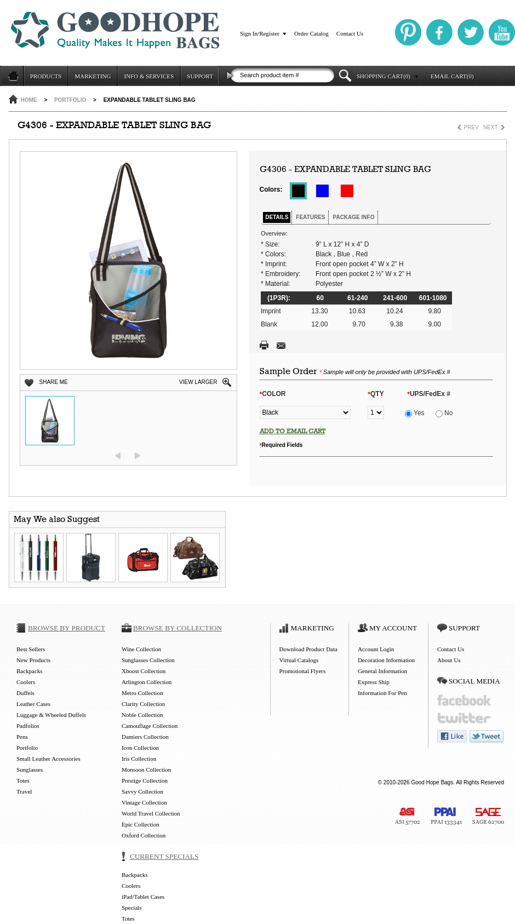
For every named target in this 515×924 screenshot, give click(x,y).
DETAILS (276, 217)
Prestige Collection (145, 780)
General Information (382, 671)
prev (118, 455)
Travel (24, 791)
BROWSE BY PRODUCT (66, 628)
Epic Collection (140, 824)
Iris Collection (139, 758)
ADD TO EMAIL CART (292, 431)
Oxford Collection (143, 835)
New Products (33, 660)
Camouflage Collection (150, 725)
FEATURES (310, 217)
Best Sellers (30, 649)
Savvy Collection (142, 791)
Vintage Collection (144, 802)
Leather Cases (33, 704)
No (444, 413)
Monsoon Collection (146, 769)
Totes (23, 780)
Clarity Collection (143, 704)
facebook (464, 700)
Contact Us (349, 33)
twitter (464, 718)
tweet (487, 736)
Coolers (25, 682)
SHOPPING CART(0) (383, 76)
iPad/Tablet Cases (143, 896)
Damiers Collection (145, 736)
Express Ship (374, 682)
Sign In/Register (259, 33)
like (452, 736)
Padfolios (27, 725)
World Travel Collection (151, 813)
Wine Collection (141, 649)
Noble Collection (142, 714)
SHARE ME (53, 382)
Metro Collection (142, 693)
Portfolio (70, 100)
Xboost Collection (143, 671)
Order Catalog (311, 33)
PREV (471, 127)
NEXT (490, 127)
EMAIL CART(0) (452, 76)
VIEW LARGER (198, 382)
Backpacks (29, 671)
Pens (22, 736)
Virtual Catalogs (299, 660)
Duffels (25, 693)
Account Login (376, 649)
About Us (448, 660)
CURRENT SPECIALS (164, 856)
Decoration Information (386, 660)
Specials (132, 907)
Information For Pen (382, 693)
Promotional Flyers (302, 671)
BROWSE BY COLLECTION (177, 628)
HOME (29, 100)
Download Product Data (308, 649)
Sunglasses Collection (148, 660)
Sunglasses (29, 769)
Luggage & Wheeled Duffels (51, 714)
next (137, 455)
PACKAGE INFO (353, 217)
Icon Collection (140, 747)
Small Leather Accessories (48, 758)
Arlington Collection (146, 682)
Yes (415, 413)
